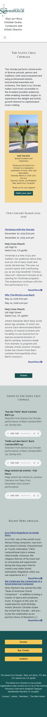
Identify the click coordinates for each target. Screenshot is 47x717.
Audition (23, 659)
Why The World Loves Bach (19, 295)
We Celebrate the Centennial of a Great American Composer (23, 582)
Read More (35, 290)
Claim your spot (23, 193)
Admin (14, 696)
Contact (5, 696)
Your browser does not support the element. (23, 433)
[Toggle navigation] (4, 37)
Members (23, 696)
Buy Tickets (23, 650)
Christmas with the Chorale (19, 229)
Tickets (23, 375)
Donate (23, 642)
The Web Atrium (37, 696)
